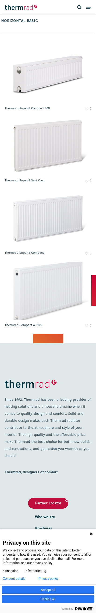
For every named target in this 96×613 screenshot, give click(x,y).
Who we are (45, 517)
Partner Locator (48, 503)
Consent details (14, 578)
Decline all (48, 599)
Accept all (48, 590)
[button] (88, 7)
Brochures (43, 529)
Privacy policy (48, 578)
